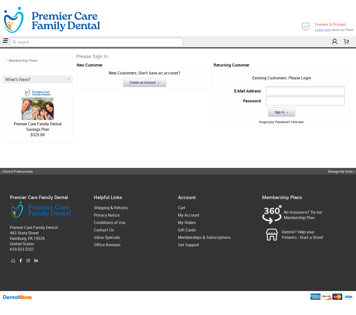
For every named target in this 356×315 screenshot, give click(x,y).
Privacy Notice (107, 215)
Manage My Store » (342, 171)
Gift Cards (187, 230)
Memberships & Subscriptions (204, 237)
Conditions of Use (109, 222)
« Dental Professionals (17, 171)
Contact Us (104, 230)
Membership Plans (23, 60)
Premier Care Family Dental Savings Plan (38, 126)
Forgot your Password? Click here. (281, 122)
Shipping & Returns (111, 207)
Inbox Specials (107, 237)
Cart (181, 207)
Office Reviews (107, 245)
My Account (189, 215)
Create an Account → (145, 82)
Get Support (188, 245)
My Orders (187, 222)
